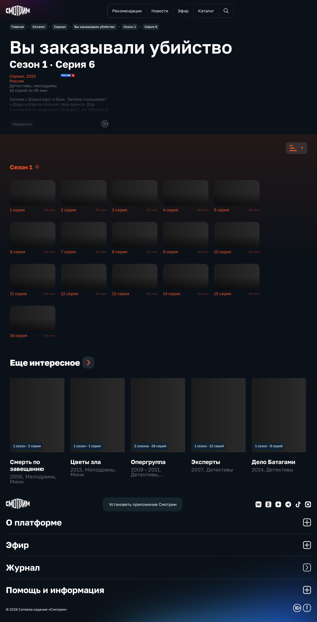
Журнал (158, 567)
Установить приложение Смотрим (142, 504)
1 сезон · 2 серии (27, 446)
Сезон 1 (37, 167)
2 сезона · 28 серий (150, 446)
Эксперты (205, 461)
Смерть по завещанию (27, 465)
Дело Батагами (273, 461)
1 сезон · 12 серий (209, 446)
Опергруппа (148, 461)
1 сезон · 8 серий (269, 446)
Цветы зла (85, 461)
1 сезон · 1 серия (87, 446)
